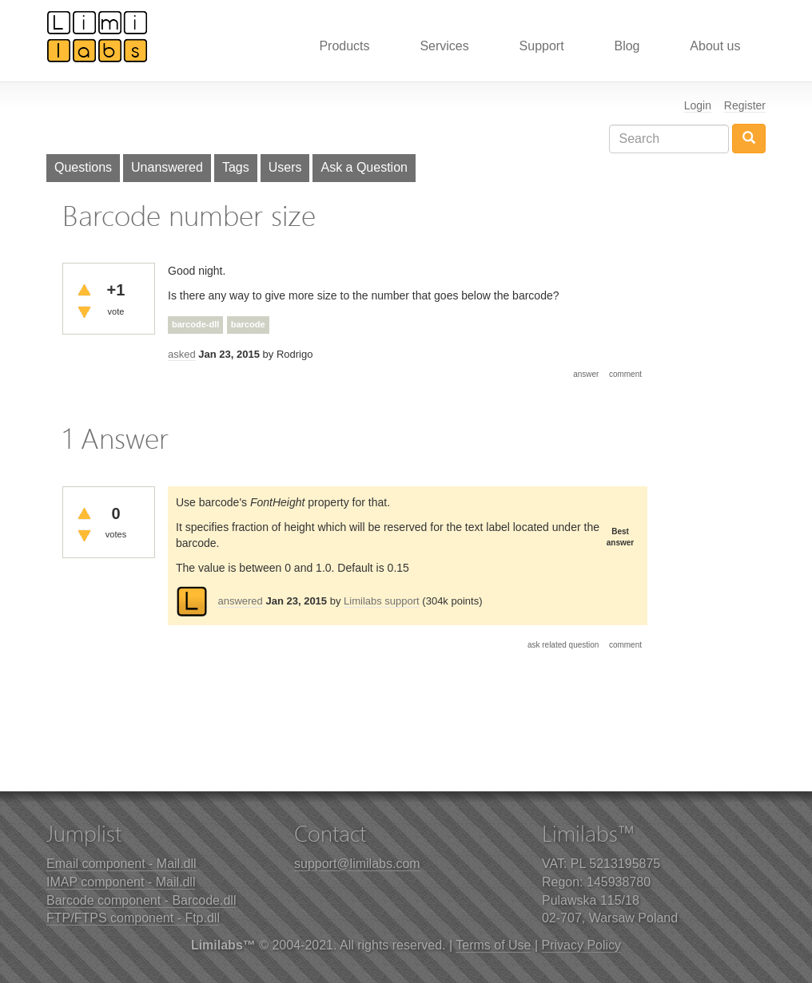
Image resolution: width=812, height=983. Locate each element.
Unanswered (167, 167)
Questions (83, 167)
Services (444, 46)
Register (745, 105)
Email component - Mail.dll (121, 863)
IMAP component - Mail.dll (120, 882)
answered (239, 601)
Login (697, 105)
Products (344, 46)
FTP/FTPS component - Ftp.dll (133, 918)
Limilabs (97, 36)
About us (715, 46)
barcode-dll (195, 324)
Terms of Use (493, 945)
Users (285, 167)
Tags (235, 167)
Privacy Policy (582, 945)
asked (182, 354)
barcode (248, 324)
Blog (626, 46)
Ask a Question (364, 167)
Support (541, 46)
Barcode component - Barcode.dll (141, 900)
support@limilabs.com (357, 863)
